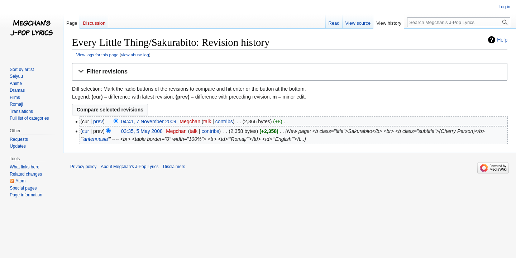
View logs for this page (97, 54)
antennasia (95, 139)
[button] (289, 72)
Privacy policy (83, 166)
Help (502, 40)
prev (98, 121)
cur (85, 131)
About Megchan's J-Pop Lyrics (129, 166)
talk (207, 121)
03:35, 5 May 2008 (142, 131)
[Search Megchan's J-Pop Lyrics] (458, 22)
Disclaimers (174, 166)
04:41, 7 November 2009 (148, 121)
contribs (224, 121)
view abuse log (135, 54)
